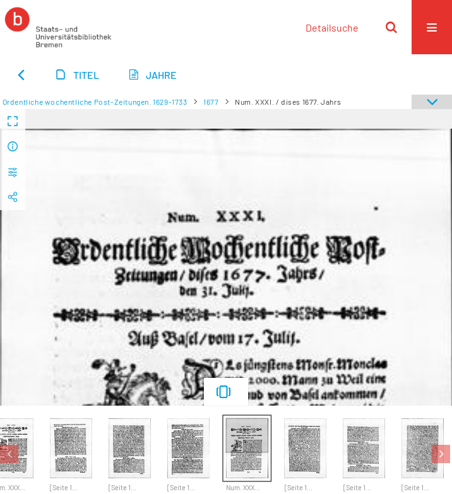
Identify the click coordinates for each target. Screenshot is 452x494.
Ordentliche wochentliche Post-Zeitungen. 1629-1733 (95, 101)
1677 (210, 101)
